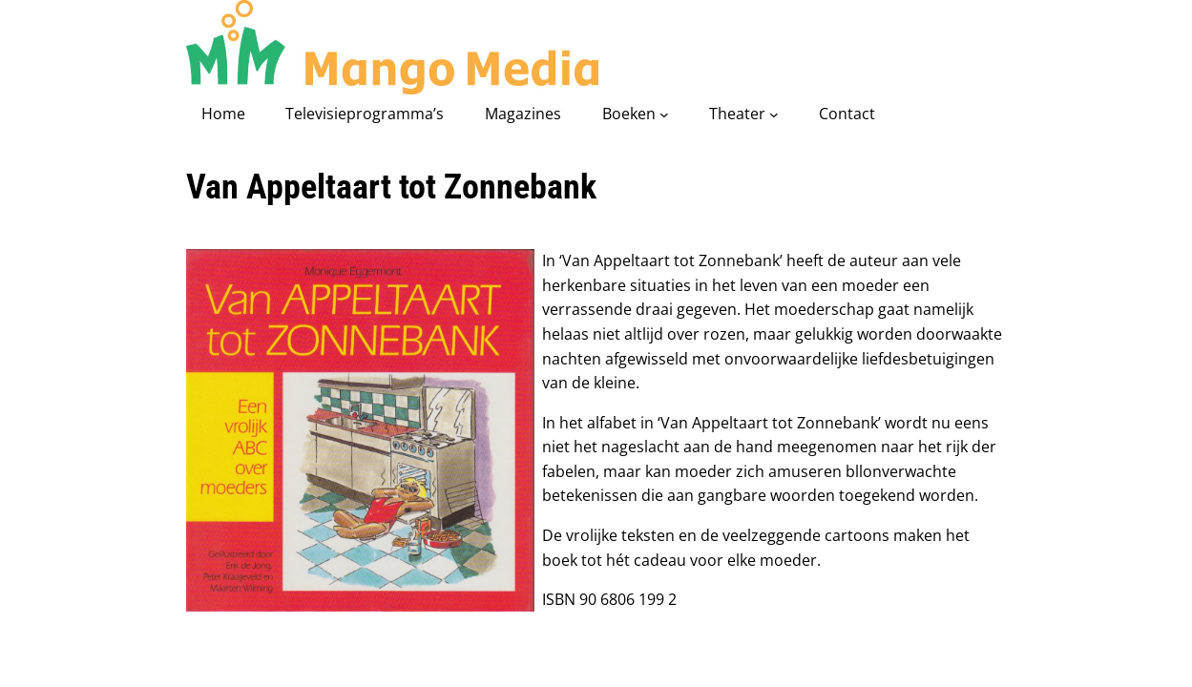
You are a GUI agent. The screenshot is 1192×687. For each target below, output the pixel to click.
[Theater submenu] (774, 114)
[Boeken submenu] (664, 114)
